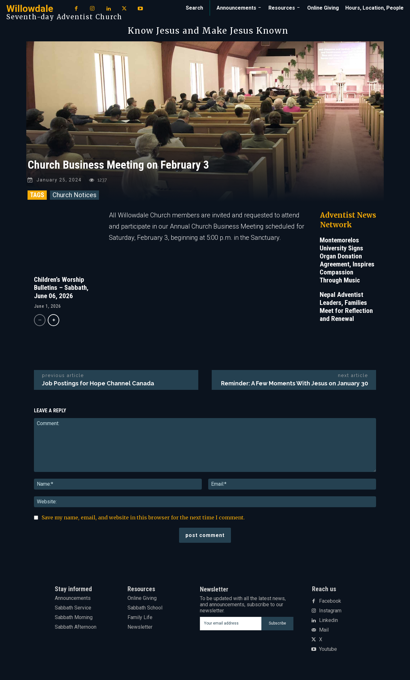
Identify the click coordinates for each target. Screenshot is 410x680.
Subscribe (277, 623)
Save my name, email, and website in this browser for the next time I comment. (143, 517)
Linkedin (328, 620)
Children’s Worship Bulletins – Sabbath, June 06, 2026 (61, 287)
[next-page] (53, 320)
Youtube (328, 649)
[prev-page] (39, 320)
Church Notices (74, 195)
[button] (194, 8)
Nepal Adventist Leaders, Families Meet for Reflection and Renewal (346, 307)
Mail (324, 630)
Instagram (330, 610)
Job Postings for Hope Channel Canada (98, 383)
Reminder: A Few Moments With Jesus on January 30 (294, 383)
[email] (230, 623)
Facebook (330, 601)
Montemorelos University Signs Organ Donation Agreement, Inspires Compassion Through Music (347, 260)
